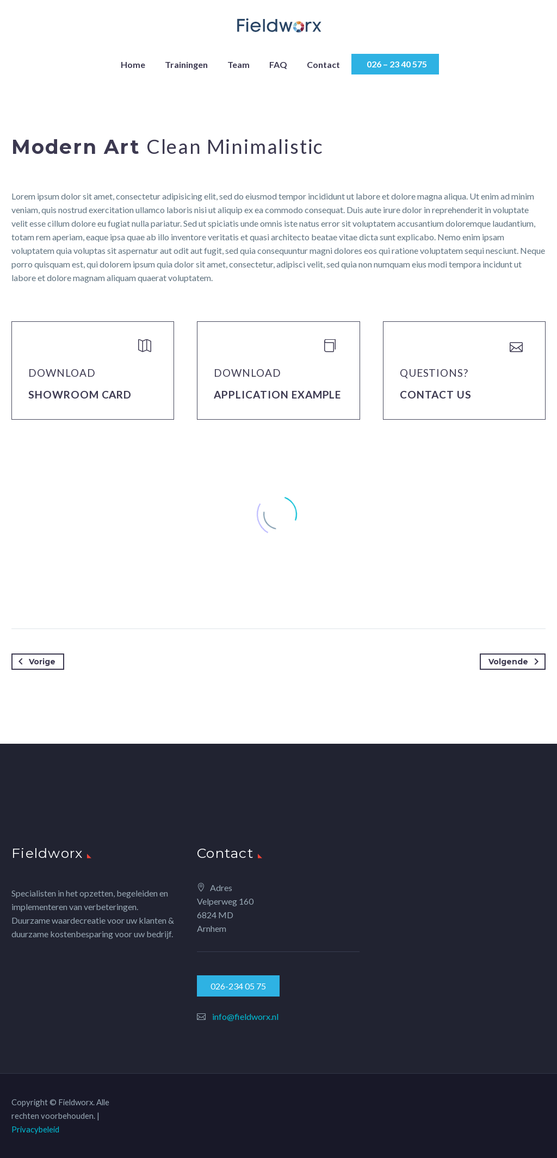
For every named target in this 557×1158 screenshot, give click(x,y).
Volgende (515, 662)
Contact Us (436, 394)
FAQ (278, 64)
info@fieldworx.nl (245, 1016)
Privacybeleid (35, 1129)
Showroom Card (80, 394)
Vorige (34, 662)
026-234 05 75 (238, 986)
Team (238, 64)
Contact (323, 64)
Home (133, 64)
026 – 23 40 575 (395, 64)
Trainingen (186, 64)
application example (277, 394)
